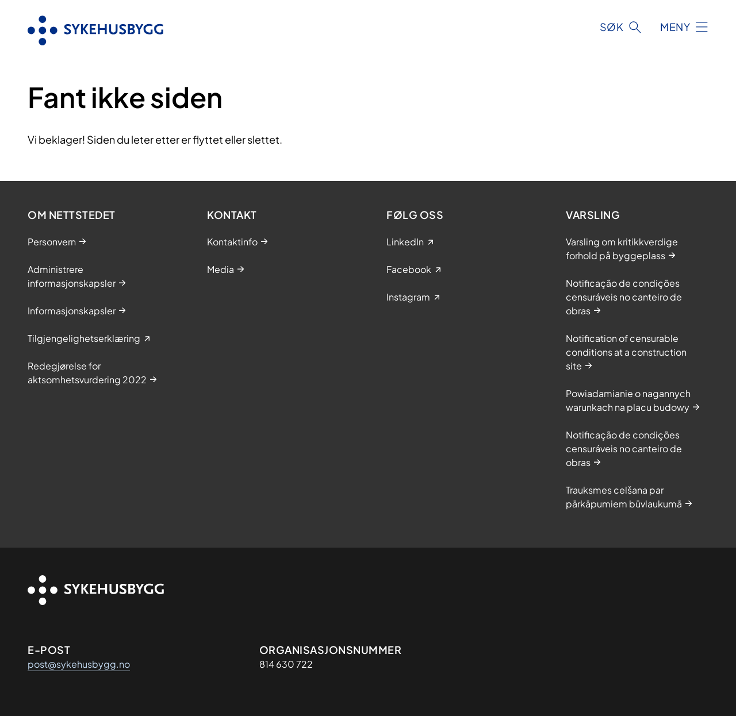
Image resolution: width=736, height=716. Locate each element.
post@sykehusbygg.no (79, 664)
